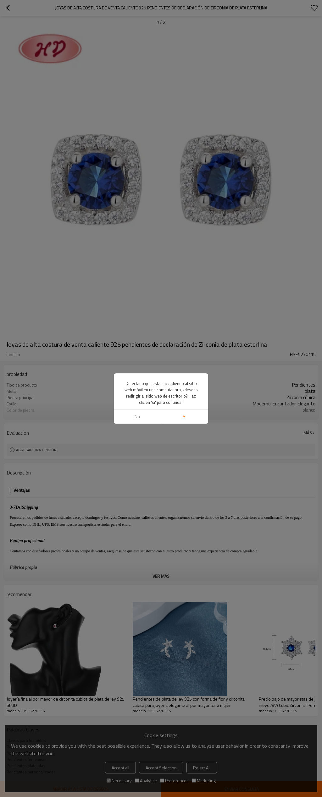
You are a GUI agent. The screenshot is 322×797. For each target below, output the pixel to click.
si (184, 416)
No (137, 416)
